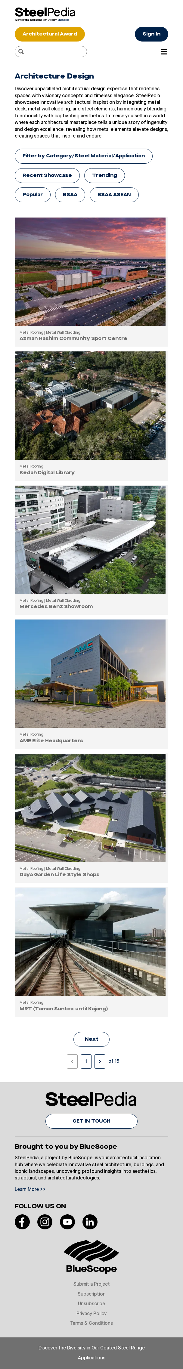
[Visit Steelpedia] (45, 12)
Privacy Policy (91, 1314)
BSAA (70, 195)
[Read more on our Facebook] (22, 1221)
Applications (91, 1358)
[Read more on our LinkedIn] (90, 1221)
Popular (33, 195)
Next (91, 1039)
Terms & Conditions (91, 1323)
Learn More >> (30, 1189)
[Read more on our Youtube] (67, 1221)
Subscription (92, 1294)
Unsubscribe (91, 1304)
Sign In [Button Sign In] (151, 34)
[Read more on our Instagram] (44, 1221)
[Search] (21, 51)
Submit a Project (91, 1284)
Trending (104, 175)
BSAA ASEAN (114, 195)
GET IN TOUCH (91, 1121)
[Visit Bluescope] (45, 19)
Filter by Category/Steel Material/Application (84, 156)
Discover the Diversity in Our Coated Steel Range (92, 1348)
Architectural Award (50, 34)
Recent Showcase (47, 175)
